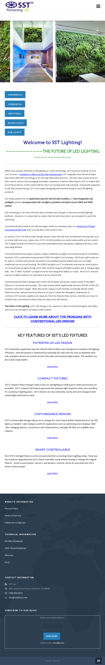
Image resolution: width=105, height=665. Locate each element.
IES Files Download (13, 541)
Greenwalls (15, 95)
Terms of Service (13, 515)
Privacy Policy (11, 508)
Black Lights (16, 123)
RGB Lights (14, 132)
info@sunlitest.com (18, 597)
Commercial (15, 104)
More (55, 366)
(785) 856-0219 (15, 593)
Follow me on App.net (15, 522)
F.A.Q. (7, 562)
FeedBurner (58, 643)
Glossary (9, 555)
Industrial (14, 113)
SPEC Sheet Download (15, 548)
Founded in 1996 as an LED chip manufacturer (40, 174)
